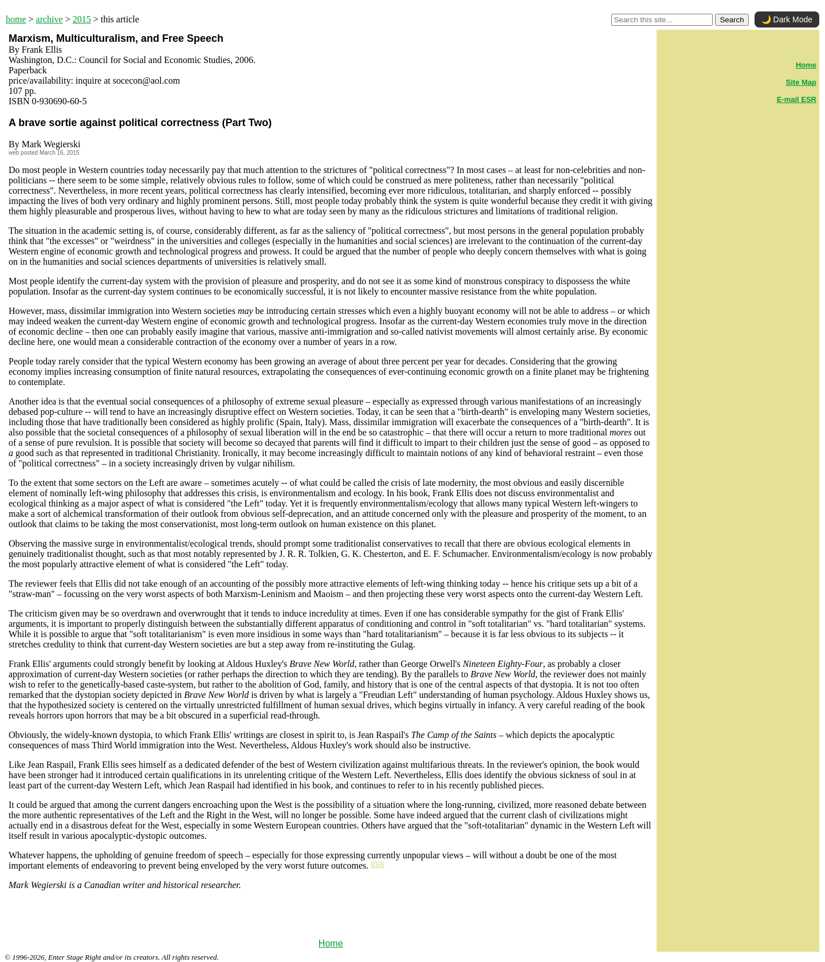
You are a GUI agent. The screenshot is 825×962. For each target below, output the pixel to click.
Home (331, 943)
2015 (82, 19)
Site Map (801, 82)
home (16, 19)
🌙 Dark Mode (786, 19)
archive (49, 19)
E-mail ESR (796, 99)
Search (732, 19)
